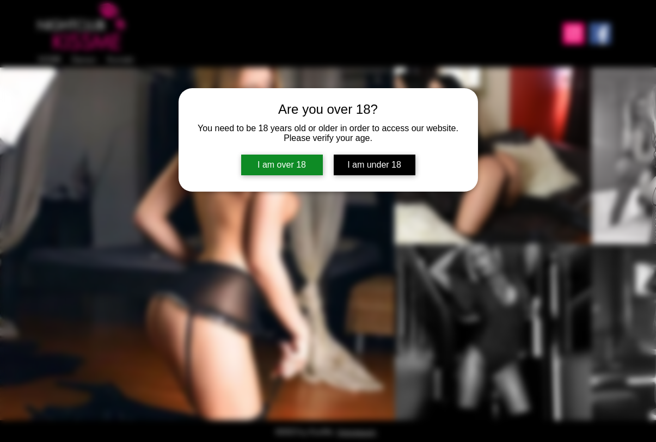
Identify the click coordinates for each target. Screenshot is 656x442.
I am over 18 (282, 164)
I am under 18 (374, 164)
